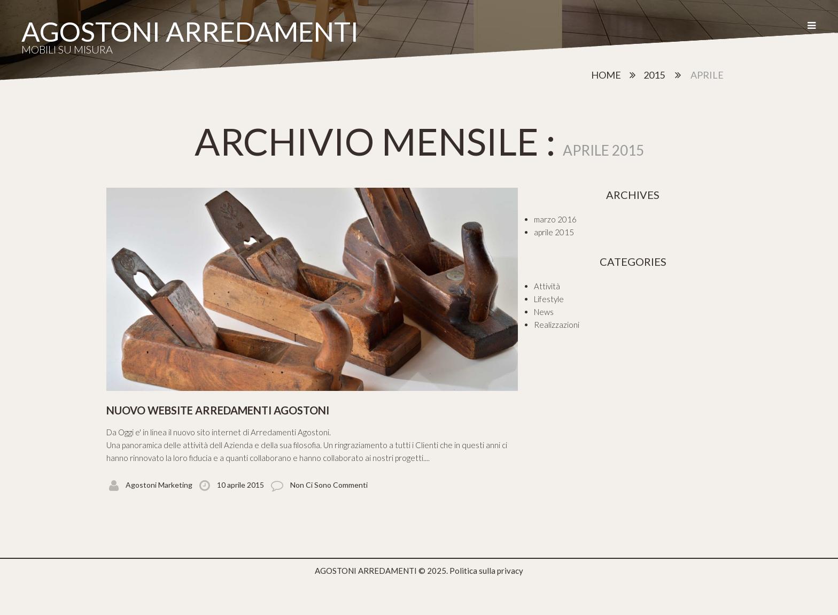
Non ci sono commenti (329, 484)
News (544, 312)
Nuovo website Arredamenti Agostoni (217, 410)
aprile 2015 (554, 232)
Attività (547, 286)
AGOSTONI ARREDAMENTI (190, 31)
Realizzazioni (556, 324)
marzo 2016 (555, 219)
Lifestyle (549, 299)
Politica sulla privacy (486, 570)
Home (606, 75)
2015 (654, 75)
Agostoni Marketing (159, 484)
